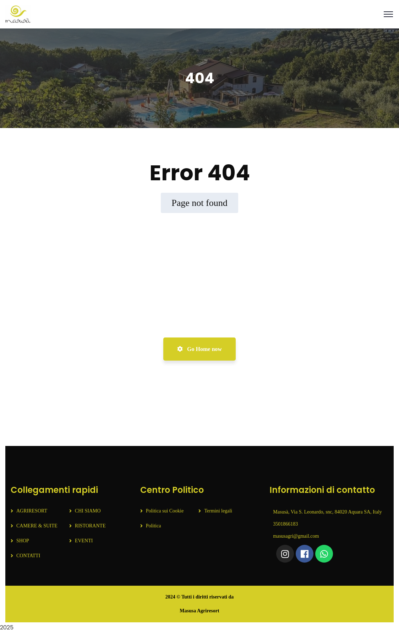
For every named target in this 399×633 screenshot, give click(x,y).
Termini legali (218, 511)
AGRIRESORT (31, 511)
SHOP (22, 540)
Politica (153, 525)
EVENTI (84, 540)
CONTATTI (28, 555)
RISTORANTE (90, 525)
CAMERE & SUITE (37, 525)
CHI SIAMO (88, 511)
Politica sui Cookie (165, 511)
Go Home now (199, 349)
